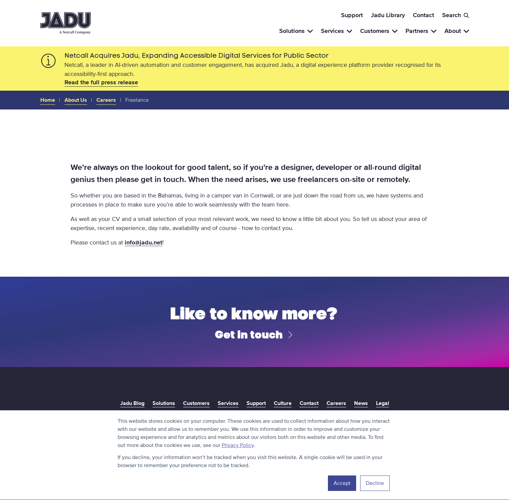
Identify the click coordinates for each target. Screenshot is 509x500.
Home (47, 100)
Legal (382, 403)
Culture (283, 403)
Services (336, 31)
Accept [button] (342, 483)
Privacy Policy (238, 445)
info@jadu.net (143, 242)
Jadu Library (388, 15)
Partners (421, 31)
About (456, 31)
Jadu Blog (132, 403)
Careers (106, 100)
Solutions (296, 31)
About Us (76, 100)
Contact (423, 15)
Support (352, 15)
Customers (378, 31)
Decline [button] (375, 483)
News (361, 403)
